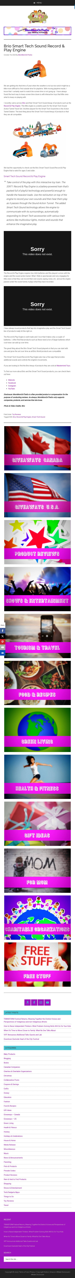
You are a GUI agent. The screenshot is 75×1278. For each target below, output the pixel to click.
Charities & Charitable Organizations (18, 1071)
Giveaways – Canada (12, 1115)
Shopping (7, 1184)
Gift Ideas (7, 1110)
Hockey (7, 1132)
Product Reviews (10, 1175)
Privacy (32, 1272)
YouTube (11, 389)
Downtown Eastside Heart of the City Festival (21, 1039)
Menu (39, 3)
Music (6, 1153)
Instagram (12, 386)
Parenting (7, 1162)
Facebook (12, 383)
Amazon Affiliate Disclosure (59, 1272)
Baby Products (9, 1054)
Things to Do (9, 1197)
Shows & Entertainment (13, 1188)
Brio (24, 103)
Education (7, 1097)
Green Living (8, 1123)
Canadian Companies (12, 1067)
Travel (6, 1205)
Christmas (8, 1076)
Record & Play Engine (12, 106)
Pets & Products (10, 1166)
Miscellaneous (9, 1149)
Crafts (6, 1089)
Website (11, 380)
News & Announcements (13, 1158)
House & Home (10, 1140)
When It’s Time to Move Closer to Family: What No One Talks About (30, 1030)
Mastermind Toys (63, 366)
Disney (6, 1093)
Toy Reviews (16, 414)
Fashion (7, 1102)
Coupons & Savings (11, 1084)
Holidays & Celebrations (13, 1136)
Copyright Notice (42, 1272)
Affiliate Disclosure (37, 1274)
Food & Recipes (10, 1106)
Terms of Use (24, 1272)
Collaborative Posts (11, 1080)
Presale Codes (9, 1171)
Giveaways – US (10, 1119)
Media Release (10, 1145)
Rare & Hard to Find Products (15, 1179)
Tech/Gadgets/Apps (12, 1192)
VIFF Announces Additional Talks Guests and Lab (23, 1035)
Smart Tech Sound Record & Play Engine (24, 176)
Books (6, 1063)
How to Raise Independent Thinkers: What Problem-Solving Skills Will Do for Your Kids (37, 1026)
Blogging (7, 1058)
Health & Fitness (10, 1127)
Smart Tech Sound (38, 417)
